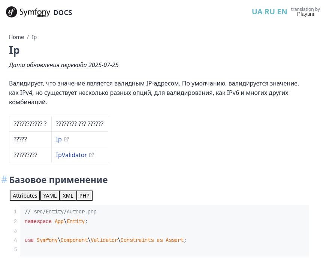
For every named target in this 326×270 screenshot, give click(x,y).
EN (282, 11)
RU (270, 11)
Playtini (305, 14)
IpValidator (71, 155)
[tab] (25, 195)
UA (257, 11)
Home (16, 36)
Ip (34, 36)
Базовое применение (58, 179)
